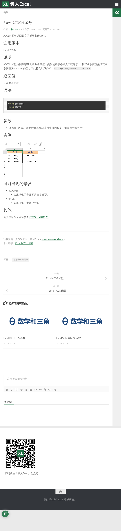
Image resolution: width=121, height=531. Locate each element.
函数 (5, 12)
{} (49, 389)
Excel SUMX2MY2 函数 (68, 338)
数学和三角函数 (21, 259)
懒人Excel (16, 29)
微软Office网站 (38, 217)
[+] (54, 389)
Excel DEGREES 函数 (14, 338)
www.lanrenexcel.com (52, 239)
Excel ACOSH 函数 (24, 243)
